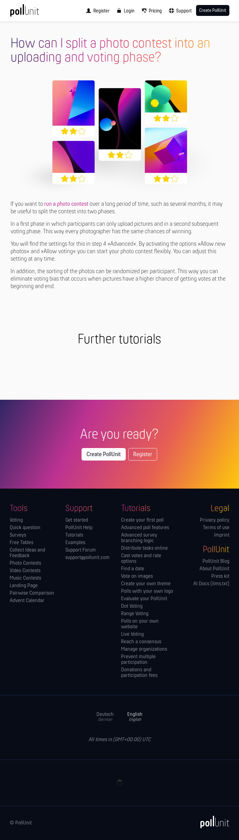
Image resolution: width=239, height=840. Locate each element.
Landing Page (24, 586)
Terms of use (216, 528)
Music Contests (25, 578)
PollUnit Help (78, 528)
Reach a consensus (141, 642)
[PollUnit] (211, 821)
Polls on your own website (140, 624)
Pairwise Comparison (32, 593)
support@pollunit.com (87, 558)
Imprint (221, 535)
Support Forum (80, 550)
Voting (16, 520)
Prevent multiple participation (138, 659)
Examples (75, 543)
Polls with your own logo (147, 591)
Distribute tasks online (144, 548)
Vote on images (137, 576)
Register (142, 454)
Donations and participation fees (139, 672)
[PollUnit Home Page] (33, 12)
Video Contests (25, 571)
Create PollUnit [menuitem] (212, 10)
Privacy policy (214, 520)
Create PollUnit (104, 454)
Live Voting (132, 634)
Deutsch (105, 717)
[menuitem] (96, 10)
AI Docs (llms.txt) (211, 584)
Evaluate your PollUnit (144, 599)
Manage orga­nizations (144, 649)
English (135, 717)
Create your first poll (142, 520)
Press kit (220, 576)
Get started (76, 520)
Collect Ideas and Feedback (27, 553)
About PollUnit (214, 569)
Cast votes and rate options (141, 558)
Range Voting (134, 614)
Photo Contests (25, 563)
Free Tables (21, 543)
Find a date (132, 569)
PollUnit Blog (216, 561)
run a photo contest (66, 204)
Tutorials (74, 535)
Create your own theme (146, 584)
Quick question (25, 528)
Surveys (18, 535)
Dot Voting (132, 606)
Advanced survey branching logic (139, 538)
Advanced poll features (145, 528)
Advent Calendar (27, 601)
